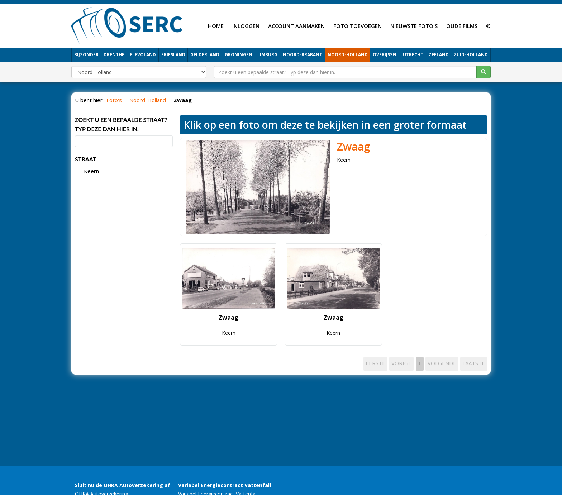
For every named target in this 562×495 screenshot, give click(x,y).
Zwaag (353, 146)
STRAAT (85, 159)
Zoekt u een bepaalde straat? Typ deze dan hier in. (121, 124)
